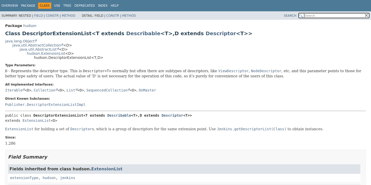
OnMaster (147, 90)
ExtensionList (36, 120)
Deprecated (84, 5)
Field (38, 15)
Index (103, 5)
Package (28, 5)
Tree (67, 5)
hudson (29, 26)
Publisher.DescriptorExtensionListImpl (45, 105)
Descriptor (221, 33)
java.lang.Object (20, 41)
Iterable (13, 90)
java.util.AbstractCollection (36, 45)
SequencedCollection (107, 90)
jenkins (67, 178)
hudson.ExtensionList (46, 53)
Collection (44, 90)
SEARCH (290, 15)
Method (68, 15)
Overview (10, 5)
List (70, 90)
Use (57, 5)
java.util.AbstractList (38, 49)
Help (115, 5)
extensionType (24, 178)
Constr (52, 15)
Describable (143, 33)
